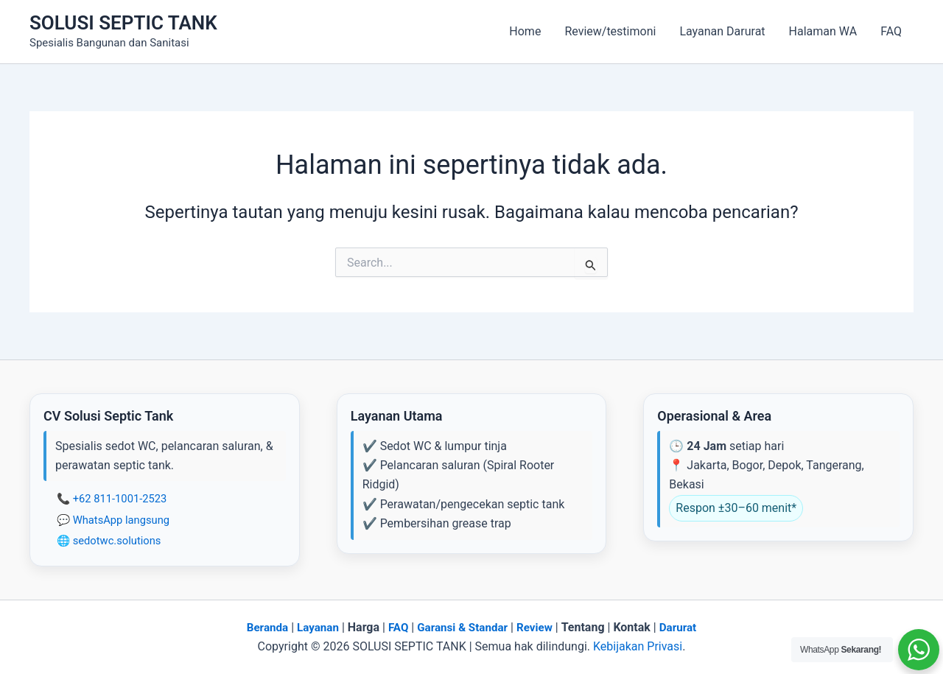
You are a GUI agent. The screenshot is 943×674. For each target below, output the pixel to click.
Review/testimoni (610, 31)
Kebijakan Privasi (637, 646)
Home (525, 31)
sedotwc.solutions (117, 540)
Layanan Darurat (722, 31)
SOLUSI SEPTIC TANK (123, 23)
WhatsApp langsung (121, 520)
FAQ (891, 31)
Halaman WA (823, 31)
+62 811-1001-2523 (120, 498)
